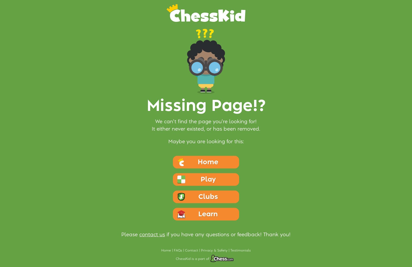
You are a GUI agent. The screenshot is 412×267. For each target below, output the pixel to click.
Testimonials (240, 250)
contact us (152, 234)
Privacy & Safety (215, 250)
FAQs (178, 250)
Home (166, 250)
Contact (192, 250)
